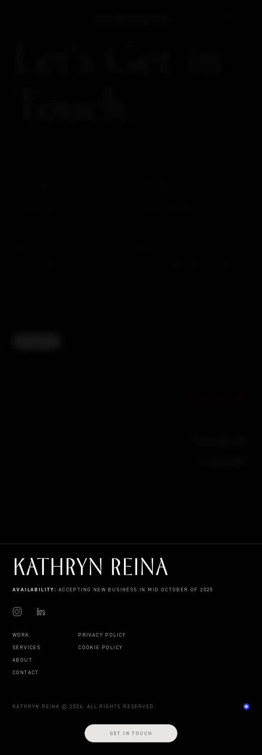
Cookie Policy (100, 647)
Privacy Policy (102, 635)
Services (27, 647)
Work (228, 16)
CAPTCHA (26, 287)
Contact (26, 672)
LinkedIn (223, 461)
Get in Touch (131, 733)
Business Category (166, 207)
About (22, 660)
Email (24, 247)
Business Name (39, 207)
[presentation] (72, 309)
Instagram (220, 439)
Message (147, 247)
